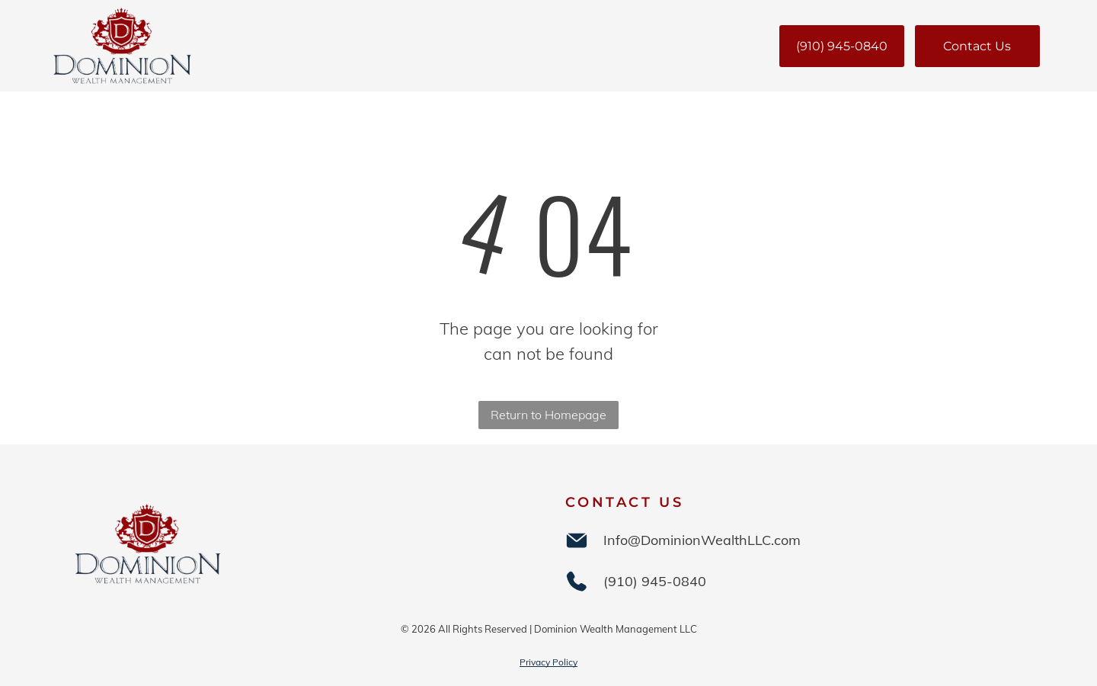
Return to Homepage (548, 414)
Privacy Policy (548, 662)
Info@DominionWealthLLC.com (702, 540)
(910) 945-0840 (654, 581)
